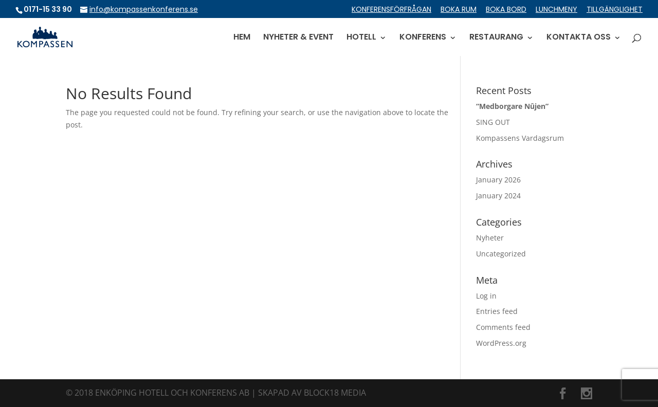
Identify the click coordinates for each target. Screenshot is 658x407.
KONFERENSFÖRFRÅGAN (391, 10)
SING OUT (493, 122)
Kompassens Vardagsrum (520, 138)
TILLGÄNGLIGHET (615, 10)
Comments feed (503, 327)
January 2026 (498, 179)
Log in (486, 296)
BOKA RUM (459, 10)
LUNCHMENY (556, 10)
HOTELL (361, 38)
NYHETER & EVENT (298, 38)
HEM (241, 38)
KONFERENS (422, 38)
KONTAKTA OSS (578, 38)
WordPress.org (501, 343)
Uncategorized (501, 253)
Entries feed (497, 311)
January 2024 (498, 195)
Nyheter (490, 238)
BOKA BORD (506, 10)
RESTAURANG (496, 38)
